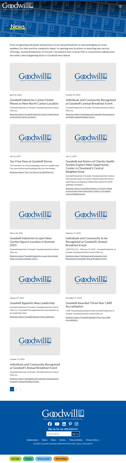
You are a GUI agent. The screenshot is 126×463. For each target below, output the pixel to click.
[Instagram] (76, 425)
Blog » (53, 439)
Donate (28, 459)
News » (45, 439)
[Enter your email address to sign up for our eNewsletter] (58, 433)
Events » (62, 439)
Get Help (16, 459)
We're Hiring (61, 459)
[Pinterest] (70, 425)
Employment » (33, 439)
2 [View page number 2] (16, 389)
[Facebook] (50, 425)
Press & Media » (76, 439)
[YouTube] (57, 425)
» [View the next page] (20, 389)
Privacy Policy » (92, 439)
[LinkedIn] (64, 425)
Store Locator (44, 459)
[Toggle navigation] (120, 6)
